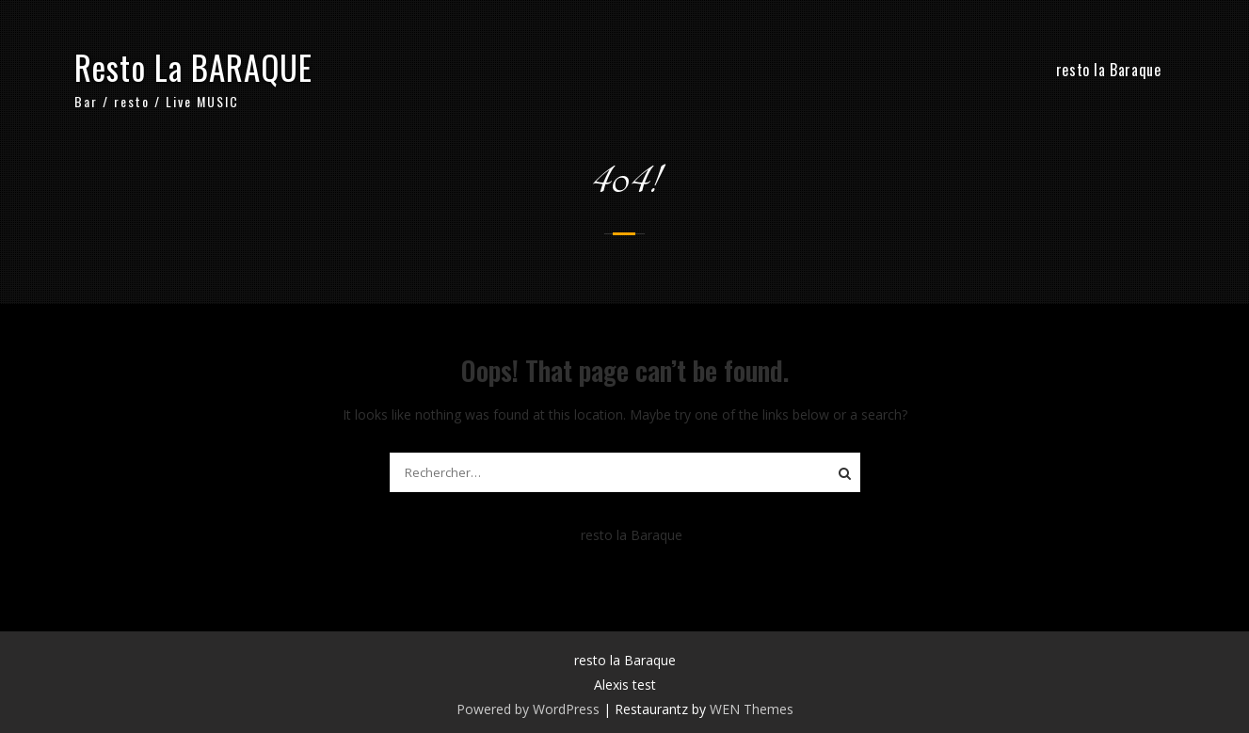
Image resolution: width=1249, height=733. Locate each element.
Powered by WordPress (528, 709)
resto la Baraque (1108, 69)
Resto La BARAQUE (193, 66)
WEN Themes (751, 709)
